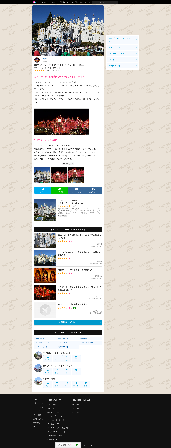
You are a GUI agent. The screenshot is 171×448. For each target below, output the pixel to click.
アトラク (48, 358)
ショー (57, 358)
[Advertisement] (122, 19)
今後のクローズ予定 (54, 439)
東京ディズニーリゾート (56, 432)
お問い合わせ (38, 419)
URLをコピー (93, 190)
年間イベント (115, 66)
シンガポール (76, 412)
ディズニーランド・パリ (56, 420)
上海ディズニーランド (55, 416)
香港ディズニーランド (55, 412)
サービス (76, 384)
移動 (85, 384)
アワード (36, 411)
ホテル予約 (74, 2)
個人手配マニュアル (43, 342)
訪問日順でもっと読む (67, 322)
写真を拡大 (68, 164)
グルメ (66, 358)
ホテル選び (62, 342)
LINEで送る (59, 190)
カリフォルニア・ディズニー (47, 2)
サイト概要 (37, 415)
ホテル (47, 384)
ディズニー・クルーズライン (58, 428)
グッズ (66, 384)
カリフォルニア (53, 404)
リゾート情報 (49, 379)
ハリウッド (75, 404)
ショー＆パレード (116, 53)
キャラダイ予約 (86, 342)
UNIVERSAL (82, 400)
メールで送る (76, 190)
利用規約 (36, 423)
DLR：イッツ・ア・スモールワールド (47, 68)
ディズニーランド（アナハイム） (57, 353)
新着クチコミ (63, 338)
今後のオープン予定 (54, 436)
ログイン (87, 2)
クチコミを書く (39, 407)
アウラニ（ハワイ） (54, 424)
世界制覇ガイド (63, 2)
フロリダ (50, 408)
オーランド (75, 408)
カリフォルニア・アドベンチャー (57, 366)
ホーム (35, 399)
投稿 (81, 2)
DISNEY (54, 400)
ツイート (43, 190)
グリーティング (42, 347)
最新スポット (63, 347)
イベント (76, 358)
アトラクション (115, 47)
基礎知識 (83, 338)
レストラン (114, 59)
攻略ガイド (40, 338)
